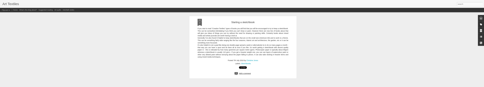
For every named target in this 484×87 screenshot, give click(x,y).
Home (15, 10)
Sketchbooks (246, 36)
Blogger (249, 85)
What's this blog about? (28, 10)
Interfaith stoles (68, 10)
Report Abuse (257, 85)
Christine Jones (252, 33)
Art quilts (57, 10)
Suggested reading (46, 10)
